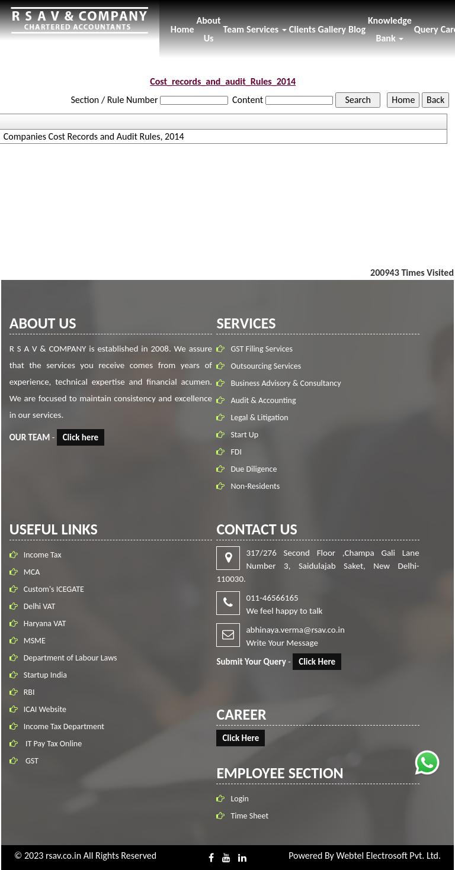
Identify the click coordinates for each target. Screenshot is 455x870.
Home (182, 29)
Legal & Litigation (261, 418)
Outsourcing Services (267, 366)
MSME (35, 639)
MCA (32, 571)
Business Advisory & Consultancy (287, 383)
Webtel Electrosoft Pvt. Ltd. (388, 855)
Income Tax (43, 554)
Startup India (45, 674)
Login (238, 799)
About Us (209, 29)
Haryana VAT (45, 622)
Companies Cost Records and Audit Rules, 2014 (94, 136)
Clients (302, 29)
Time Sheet (248, 816)
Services (266, 29)
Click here (82, 437)
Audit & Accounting (264, 400)
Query (426, 29)
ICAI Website (45, 708)
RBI (29, 691)
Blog (357, 29)
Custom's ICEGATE (54, 588)
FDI (237, 452)
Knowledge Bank (390, 29)
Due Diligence (255, 469)
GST (31, 760)
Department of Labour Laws (70, 657)
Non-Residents (256, 486)
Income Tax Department (64, 725)
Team (234, 29)
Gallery (332, 29)
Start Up (246, 435)
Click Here (315, 661)
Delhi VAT (40, 605)
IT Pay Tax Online (53, 742)
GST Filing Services (263, 349)
